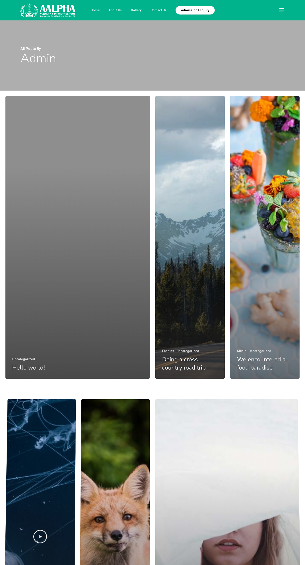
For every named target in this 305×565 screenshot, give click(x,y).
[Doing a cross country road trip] (190, 237)
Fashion (168, 351)
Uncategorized (23, 359)
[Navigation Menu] (282, 10)
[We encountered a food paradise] (265, 237)
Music (241, 351)
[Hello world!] (77, 237)
